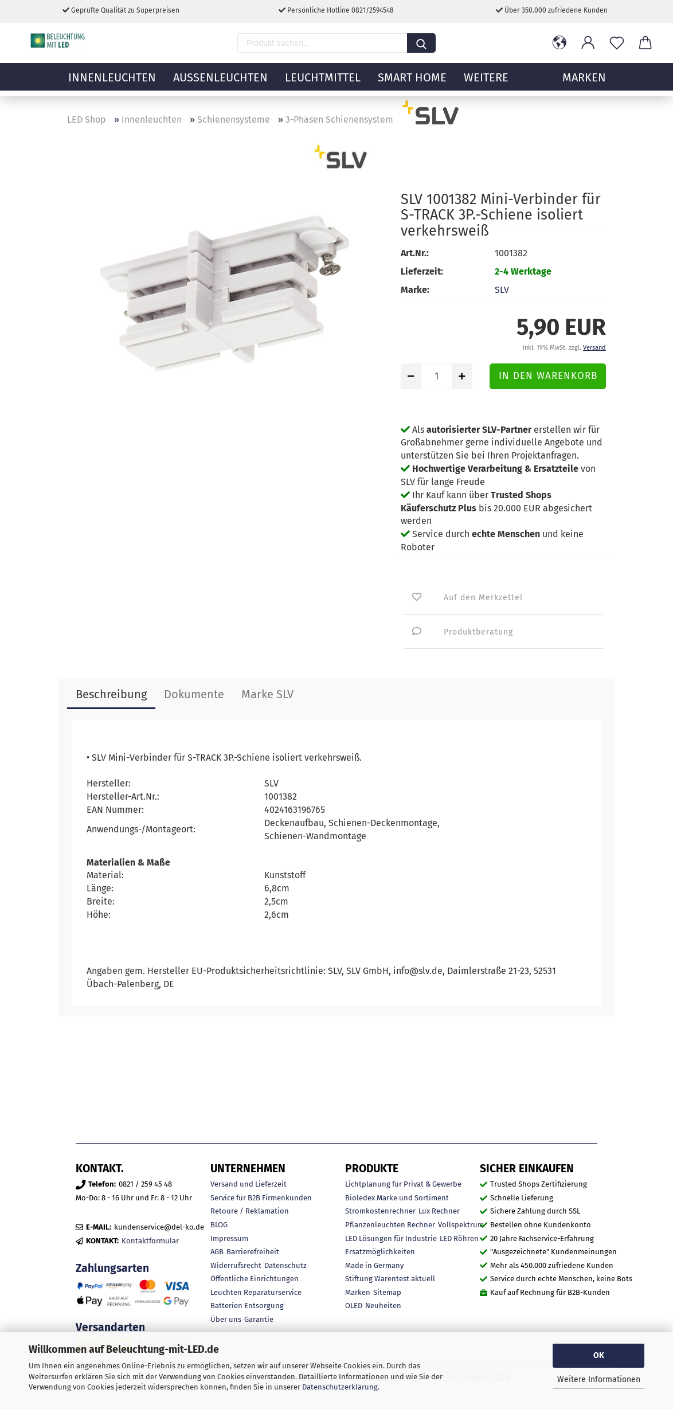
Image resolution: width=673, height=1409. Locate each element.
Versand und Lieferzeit (248, 1184)
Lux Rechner (439, 1211)
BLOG (219, 1224)
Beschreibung (111, 694)
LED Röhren (459, 1238)
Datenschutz (285, 1265)
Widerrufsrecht (235, 1265)
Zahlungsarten (112, 1268)
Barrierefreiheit (252, 1251)
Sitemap (387, 1292)
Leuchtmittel (323, 83)
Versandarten (110, 1327)
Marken (357, 1292)
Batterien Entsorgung (247, 1305)
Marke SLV (267, 694)
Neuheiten (383, 1305)
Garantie (258, 1319)
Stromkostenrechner (380, 1211)
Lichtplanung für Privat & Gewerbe (403, 1184)
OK (598, 1355)
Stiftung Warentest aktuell (390, 1278)
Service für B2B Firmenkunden (261, 1197)
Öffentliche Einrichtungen (254, 1278)
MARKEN (584, 83)
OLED (353, 1305)
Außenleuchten (220, 83)
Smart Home (412, 83)
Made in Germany (374, 1265)
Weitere (486, 83)
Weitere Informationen (598, 1379)
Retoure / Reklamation (249, 1211)
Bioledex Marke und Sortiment (397, 1197)
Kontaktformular (150, 1240)
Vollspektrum (461, 1224)
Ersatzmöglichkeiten (380, 1251)
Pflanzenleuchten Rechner (390, 1224)
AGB (217, 1251)
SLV (502, 289)
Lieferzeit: (422, 271)
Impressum (229, 1238)
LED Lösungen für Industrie (391, 1238)
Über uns (225, 1319)
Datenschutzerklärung (340, 1387)
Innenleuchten (112, 83)
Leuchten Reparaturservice (256, 1292)
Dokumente (194, 694)
